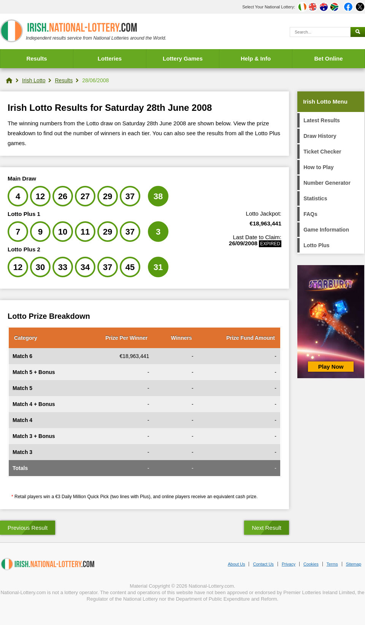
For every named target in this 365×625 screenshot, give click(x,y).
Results (36, 58)
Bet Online (328, 58)
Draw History (319, 136)
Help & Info (256, 58)
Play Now (331, 366)
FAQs (310, 214)
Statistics (315, 198)
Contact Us (263, 564)
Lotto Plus (316, 245)
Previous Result (28, 527)
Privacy (288, 564)
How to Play (318, 167)
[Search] (320, 32)
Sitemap (353, 564)
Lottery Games (183, 58)
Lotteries (110, 58)
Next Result (266, 527)
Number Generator (327, 183)
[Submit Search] (358, 32)
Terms (332, 564)
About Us (236, 564)
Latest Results (321, 120)
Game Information (326, 230)
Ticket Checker (322, 152)
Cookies (311, 564)
